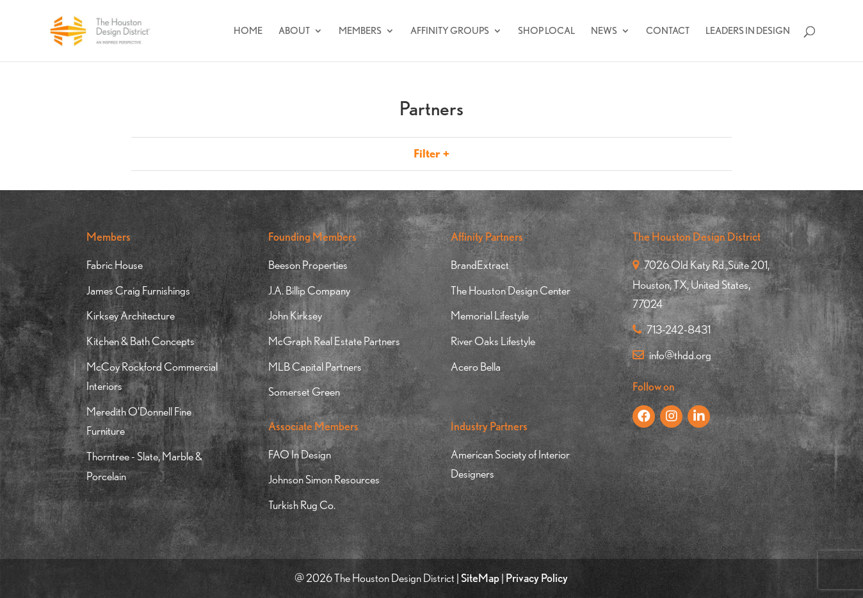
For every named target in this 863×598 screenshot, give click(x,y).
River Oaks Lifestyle (493, 341)
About (294, 31)
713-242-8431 (672, 329)
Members (360, 31)
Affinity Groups (449, 31)
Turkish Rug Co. (301, 505)
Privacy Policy (537, 578)
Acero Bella (476, 366)
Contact (668, 31)
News (604, 31)
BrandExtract (480, 264)
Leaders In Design (748, 31)
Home (248, 31)
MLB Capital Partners (315, 366)
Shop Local (546, 31)
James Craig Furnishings (138, 290)
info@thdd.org (672, 355)
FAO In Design (299, 454)
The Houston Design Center (510, 290)
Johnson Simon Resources (324, 479)
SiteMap (480, 578)
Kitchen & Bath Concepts (140, 341)
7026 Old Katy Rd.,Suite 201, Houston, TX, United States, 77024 (701, 284)
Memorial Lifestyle (490, 315)
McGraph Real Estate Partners (334, 341)
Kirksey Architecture (130, 315)
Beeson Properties (308, 264)
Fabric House (114, 264)
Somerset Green (304, 391)
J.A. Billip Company (309, 290)
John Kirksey (295, 315)
